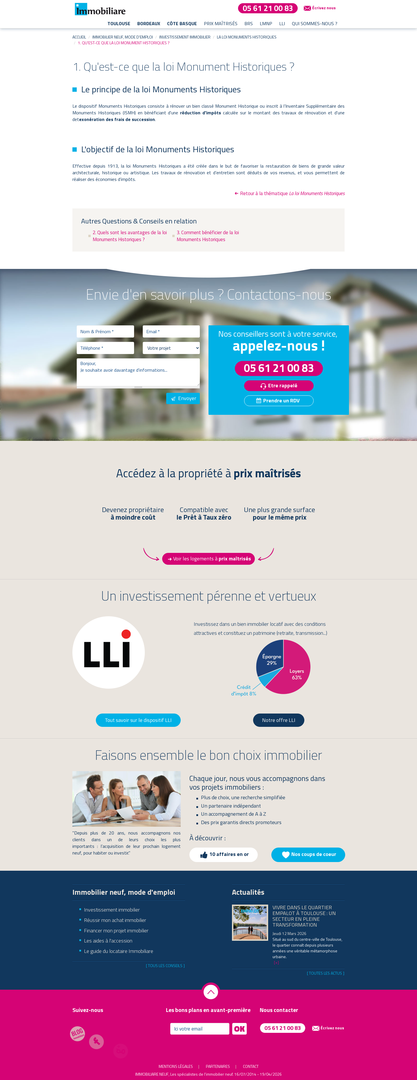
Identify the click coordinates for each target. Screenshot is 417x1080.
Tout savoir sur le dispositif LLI (138, 720)
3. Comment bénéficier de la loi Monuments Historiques (208, 236)
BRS (248, 23)
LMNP (266, 23)
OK (239, 1029)
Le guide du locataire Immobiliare (118, 951)
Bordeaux (148, 23)
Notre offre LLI (278, 720)
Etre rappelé (277, 386)
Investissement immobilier (185, 37)
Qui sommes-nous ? (314, 23)
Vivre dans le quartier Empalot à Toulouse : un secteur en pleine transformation (304, 915)
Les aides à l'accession (108, 941)
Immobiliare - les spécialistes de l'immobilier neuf (99, 9)
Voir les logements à (208, 559)
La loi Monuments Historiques (247, 37)
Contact (251, 1066)
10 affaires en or (223, 855)
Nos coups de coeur (308, 855)
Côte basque (182, 23)
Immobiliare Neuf (152, 1074)
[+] (276, 962)
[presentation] (121, 404)
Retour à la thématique (289, 193)
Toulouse (118, 23)
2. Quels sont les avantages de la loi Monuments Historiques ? (130, 236)
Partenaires (218, 1066)
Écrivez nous (319, 8)
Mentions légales (176, 1066)
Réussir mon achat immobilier (115, 920)
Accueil (79, 37)
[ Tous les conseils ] (165, 965)
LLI (282, 23)
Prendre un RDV (277, 400)
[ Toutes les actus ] (325, 973)
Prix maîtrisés (220, 23)
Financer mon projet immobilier (116, 930)
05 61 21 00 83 (268, 8)
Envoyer (183, 398)
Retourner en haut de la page (210, 992)
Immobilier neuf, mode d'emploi (122, 37)
